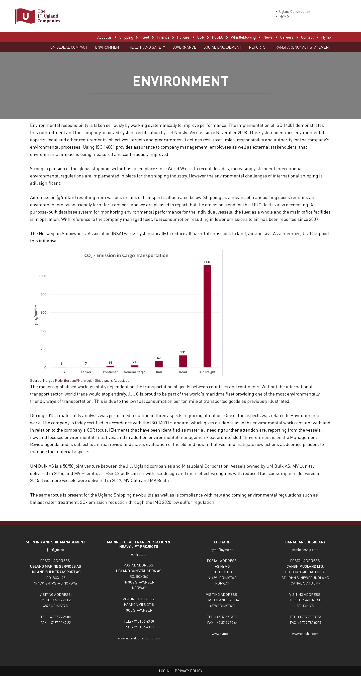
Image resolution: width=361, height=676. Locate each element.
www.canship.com (305, 633)
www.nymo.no (222, 633)
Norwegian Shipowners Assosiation (104, 380)
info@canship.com (305, 549)
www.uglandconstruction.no (139, 638)
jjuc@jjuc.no (55, 549)
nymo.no (227, 549)
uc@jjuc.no (139, 554)
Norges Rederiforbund (60, 380)
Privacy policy (188, 670)
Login (164, 670)
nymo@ (216, 549)
